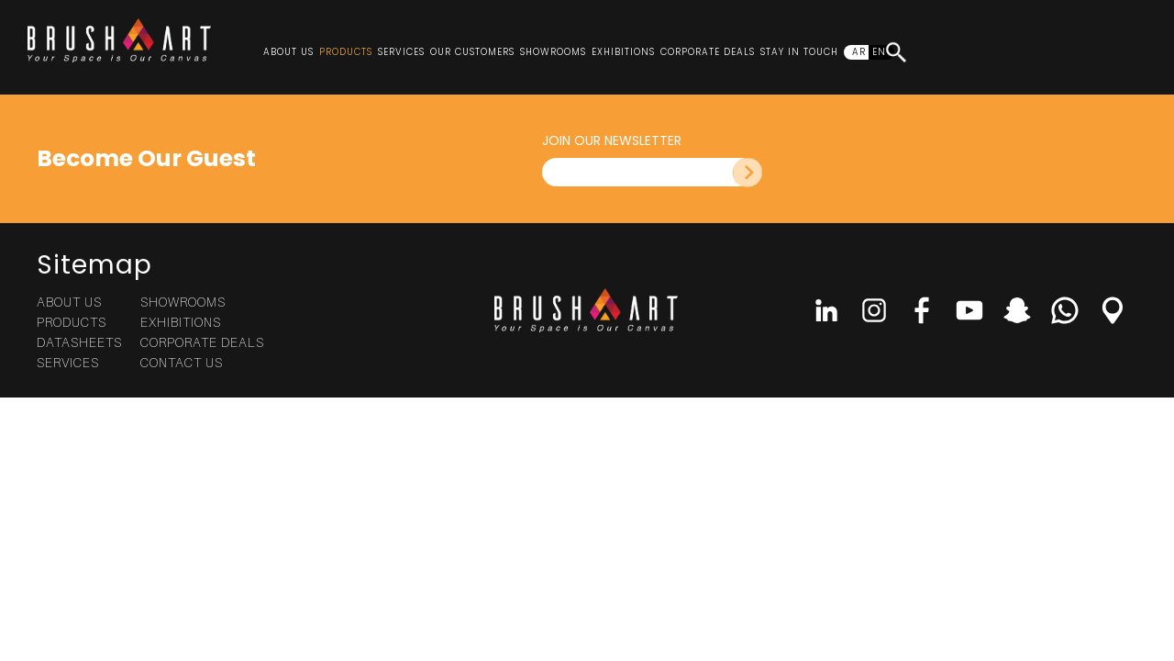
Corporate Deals (707, 52)
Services (401, 52)
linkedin (826, 310)
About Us (288, 52)
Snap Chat (1017, 310)
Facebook (922, 310)
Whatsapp (1065, 310)
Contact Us (181, 362)
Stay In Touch (799, 52)
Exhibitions (623, 52)
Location (1112, 310)
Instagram (874, 310)
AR (859, 52)
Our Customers (472, 52)
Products (345, 52)
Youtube (969, 310)
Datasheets (79, 342)
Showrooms (553, 52)
